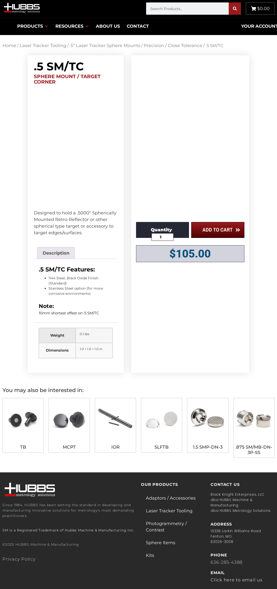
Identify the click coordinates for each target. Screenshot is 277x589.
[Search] (235, 8)
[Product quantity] (162, 237)
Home (9, 45)
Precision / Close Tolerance (173, 45)
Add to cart (217, 229)
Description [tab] (56, 253)
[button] (33, 26)
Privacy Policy (19, 559)
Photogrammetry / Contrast (166, 527)
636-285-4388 (226, 562)
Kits (150, 555)
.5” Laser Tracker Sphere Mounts (105, 45)
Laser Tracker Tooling (43, 45)
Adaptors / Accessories (171, 498)
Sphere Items (160, 542)
